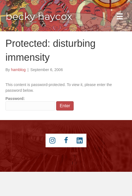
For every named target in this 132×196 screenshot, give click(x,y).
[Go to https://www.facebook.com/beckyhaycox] (66, 140)
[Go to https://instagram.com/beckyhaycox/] (52, 140)
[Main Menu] (120, 16)
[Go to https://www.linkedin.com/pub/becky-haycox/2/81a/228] (79, 140)
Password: (30, 103)
